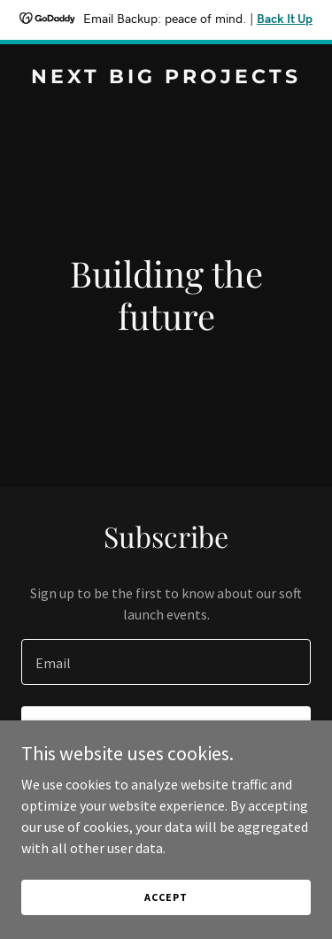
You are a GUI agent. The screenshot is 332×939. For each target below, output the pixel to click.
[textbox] (166, 662)
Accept (165, 909)
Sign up (166, 731)
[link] (166, 78)
